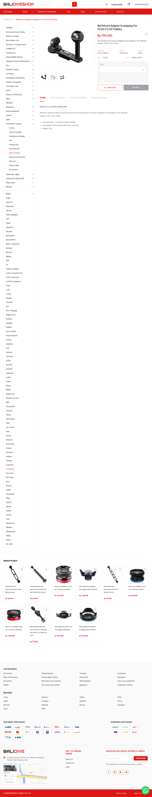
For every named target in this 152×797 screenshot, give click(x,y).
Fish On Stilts (11, 331)
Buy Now (136, 87)
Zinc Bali (9, 544)
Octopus (9, 411)
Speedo (9, 502)
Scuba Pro (10, 465)
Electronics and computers (51, 681)
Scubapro (45, 701)
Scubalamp (10, 469)
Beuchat (9, 252)
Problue (9, 456)
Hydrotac (9, 356)
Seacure (9, 486)
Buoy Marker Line (12, 40)
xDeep (82, 697)
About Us (120, 12)
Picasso (82, 705)
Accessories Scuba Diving (15, 32)
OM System (10, 419)
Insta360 (9, 369)
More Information (57, 97)
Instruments (84, 677)
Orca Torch (10, 427)
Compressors (11, 53)
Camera (12, 128)
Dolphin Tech (11, 315)
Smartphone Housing (17, 136)
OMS (8, 423)
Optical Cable (14, 165)
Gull (7, 348)
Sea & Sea (9, 473)
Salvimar (9, 461)
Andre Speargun (12, 215)
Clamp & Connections (17, 157)
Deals (83, 12)
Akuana (9, 210)
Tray (10, 140)
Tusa (7, 519)
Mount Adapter (14, 153)
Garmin (8, 340)
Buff (7, 261)
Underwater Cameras (13, 124)
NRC (8, 402)
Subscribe (141, 758)
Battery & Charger (12, 36)
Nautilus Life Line (12, 398)
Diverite (9, 298)
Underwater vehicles (125, 685)
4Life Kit (9, 202)
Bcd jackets (8, 681)
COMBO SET (11, 49)
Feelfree (9, 327)
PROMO (9, 103)
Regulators (10, 107)
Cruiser (8, 294)
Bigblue (8, 256)
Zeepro (8, 540)
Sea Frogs (9, 477)
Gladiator (9, 344)
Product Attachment (78, 97)
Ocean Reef (10, 406)
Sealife (8, 490)
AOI (7, 219)
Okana (8, 415)
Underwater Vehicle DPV (15, 178)
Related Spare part (99, 97)
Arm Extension (14, 149)
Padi (7, 431)
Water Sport (10, 183)
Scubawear (122, 673)
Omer (6, 709)
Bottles (6, 685)
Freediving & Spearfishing (47, 12)
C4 (7, 265)
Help (67, 767)
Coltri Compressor (12, 277)
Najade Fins (10, 394)
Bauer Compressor (13, 244)
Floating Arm (14, 145)
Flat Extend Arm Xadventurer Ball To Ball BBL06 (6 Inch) (13, 589)
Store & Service (101, 12)
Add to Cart (111, 87)
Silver (8, 498)
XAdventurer (10, 531)
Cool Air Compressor (13, 281)
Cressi (8, 286)
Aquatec (9, 231)
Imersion (9, 365)
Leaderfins (10, 373)
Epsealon (9, 323)
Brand (25, 12)
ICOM (8, 361)
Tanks (8, 120)
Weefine (9, 527)
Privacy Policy (121, 793)
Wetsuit (9, 187)
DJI (7, 306)
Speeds (8, 506)
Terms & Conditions (141, 793)
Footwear (83, 673)
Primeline (9, 452)
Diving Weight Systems (14, 57)
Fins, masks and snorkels (50, 685)
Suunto (8, 515)
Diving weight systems (50, 677)
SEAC (120, 697)
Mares (8, 386)
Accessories (13, 170)
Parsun (8, 436)
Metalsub (45, 705)
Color (102, 64)
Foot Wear (10, 74)
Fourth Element (11, 336)
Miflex (8, 390)
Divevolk (9, 302)
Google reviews (116, 4)
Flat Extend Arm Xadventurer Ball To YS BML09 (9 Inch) (111, 589)
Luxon (8, 381)
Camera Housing (15, 132)
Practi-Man (10, 444)
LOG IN (141, 4)
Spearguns (121, 677)
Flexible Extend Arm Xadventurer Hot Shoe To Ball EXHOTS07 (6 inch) (38, 589)
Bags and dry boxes (11, 677)
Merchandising (85, 681)
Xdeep (8, 536)
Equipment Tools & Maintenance (18, 61)
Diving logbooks (47, 673)
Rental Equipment (12, 111)
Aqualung (9, 227)
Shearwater (10, 494)
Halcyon (9, 352)
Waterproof (10, 523)
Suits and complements (126, 681)
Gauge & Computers (13, 82)
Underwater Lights (12, 174)
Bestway (9, 248)
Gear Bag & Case (12, 86)
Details (43, 97)
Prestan (9, 448)
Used (68, 12)
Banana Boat (10, 240)
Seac (8, 481)
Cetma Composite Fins (14, 273)
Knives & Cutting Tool (14, 94)
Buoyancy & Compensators (16, 44)
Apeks (8, 223)
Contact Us (70, 763)
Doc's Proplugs (11, 311)
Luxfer (8, 377)
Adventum (10, 206)
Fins (7, 65)
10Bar (8, 198)
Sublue (8, 511)
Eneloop (9, 319)
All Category (8, 12)
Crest (8, 290)
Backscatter (10, 236)
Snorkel (9, 115)
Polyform (9, 440)
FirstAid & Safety (12, 69)
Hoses (8, 90)
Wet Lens (12, 161)
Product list (8, 19)
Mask (8, 99)
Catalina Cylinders (12, 269)
